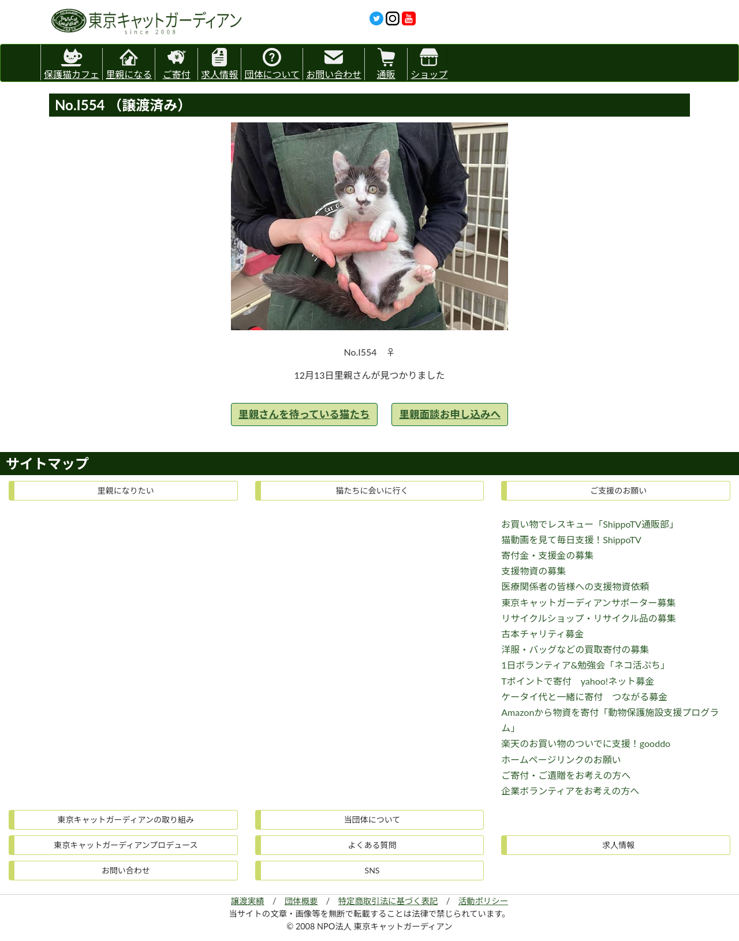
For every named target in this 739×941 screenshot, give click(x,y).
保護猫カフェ (71, 62)
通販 (386, 64)
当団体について (372, 819)
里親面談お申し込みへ (450, 414)
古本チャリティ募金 (542, 633)
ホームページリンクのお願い (561, 759)
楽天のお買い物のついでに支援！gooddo (585, 743)
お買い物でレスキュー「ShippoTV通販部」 (589, 523)
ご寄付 (177, 64)
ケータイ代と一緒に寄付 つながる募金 (584, 696)
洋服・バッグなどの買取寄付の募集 (575, 649)
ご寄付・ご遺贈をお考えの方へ (565, 775)
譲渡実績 (247, 901)
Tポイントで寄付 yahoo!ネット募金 (577, 680)
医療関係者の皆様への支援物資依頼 (575, 586)
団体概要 (301, 901)
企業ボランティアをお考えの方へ (570, 790)
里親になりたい (126, 490)
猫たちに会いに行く (371, 490)
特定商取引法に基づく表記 (388, 901)
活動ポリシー (483, 901)
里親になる (129, 64)
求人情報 (219, 64)
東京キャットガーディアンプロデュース (125, 845)
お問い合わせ (333, 64)
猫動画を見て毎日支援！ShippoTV (571, 539)
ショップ (428, 64)
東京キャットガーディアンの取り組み (126, 819)
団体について (272, 64)
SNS (372, 870)
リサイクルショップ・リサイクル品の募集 (588, 618)
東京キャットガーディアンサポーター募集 (588, 602)
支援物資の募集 (533, 570)
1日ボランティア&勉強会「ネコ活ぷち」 (585, 664)
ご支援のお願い (618, 490)
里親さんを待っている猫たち (304, 414)
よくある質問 (372, 845)
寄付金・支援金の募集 (547, 555)
